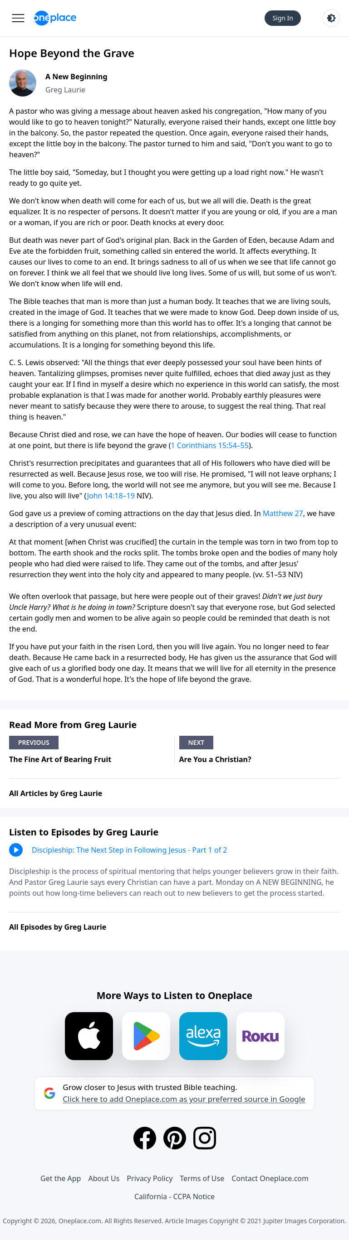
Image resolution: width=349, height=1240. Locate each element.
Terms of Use (202, 1178)
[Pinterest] (174, 1138)
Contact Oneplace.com (270, 1178)
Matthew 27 (283, 513)
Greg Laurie (65, 90)
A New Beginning (76, 77)
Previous (33, 742)
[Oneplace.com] (55, 18)
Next (196, 742)
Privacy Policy (149, 1178)
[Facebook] (144, 1138)
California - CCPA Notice (174, 1196)
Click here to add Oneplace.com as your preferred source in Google (184, 1099)
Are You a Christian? (215, 759)
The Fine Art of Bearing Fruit (60, 759)
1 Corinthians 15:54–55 (209, 445)
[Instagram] (204, 1138)
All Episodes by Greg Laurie (57, 927)
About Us (103, 1178)
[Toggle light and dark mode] (331, 18)
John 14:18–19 (111, 496)
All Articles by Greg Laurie (55, 793)
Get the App (60, 1178)
